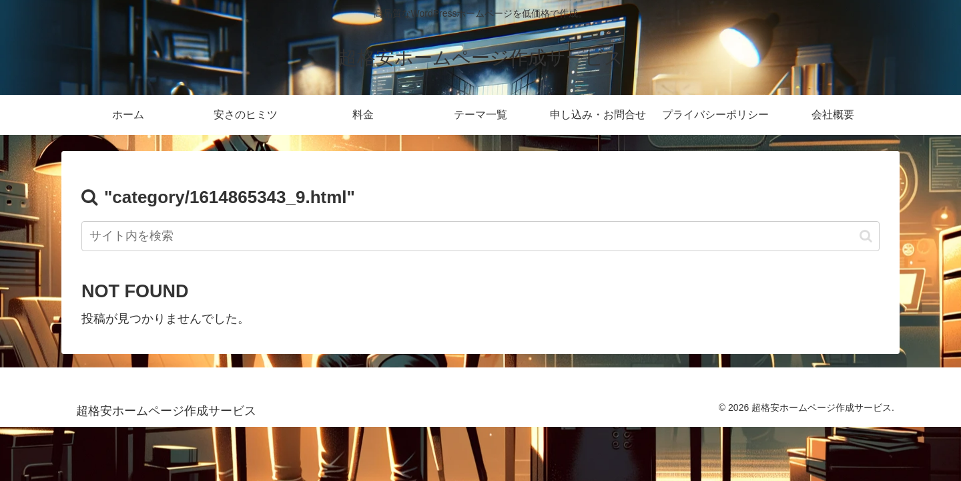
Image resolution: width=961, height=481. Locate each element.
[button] (866, 236)
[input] (480, 236)
